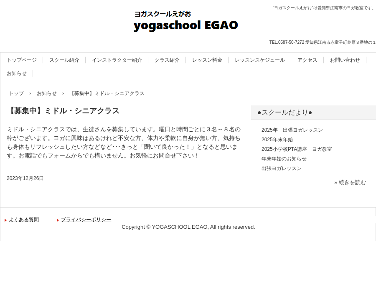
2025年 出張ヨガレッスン (292, 130)
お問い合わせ (345, 60)
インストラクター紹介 (117, 60)
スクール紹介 (64, 60)
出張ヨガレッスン (282, 168)
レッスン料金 (207, 60)
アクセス (307, 60)
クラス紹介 (167, 60)
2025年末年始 (277, 139)
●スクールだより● (284, 112)
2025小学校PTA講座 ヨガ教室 (297, 149)
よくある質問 (24, 219)
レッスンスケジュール (260, 60)
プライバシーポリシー (86, 219)
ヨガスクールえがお (188, 23)
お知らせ (17, 73)
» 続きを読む (350, 182)
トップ (16, 93)
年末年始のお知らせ (284, 159)
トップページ (22, 60)
